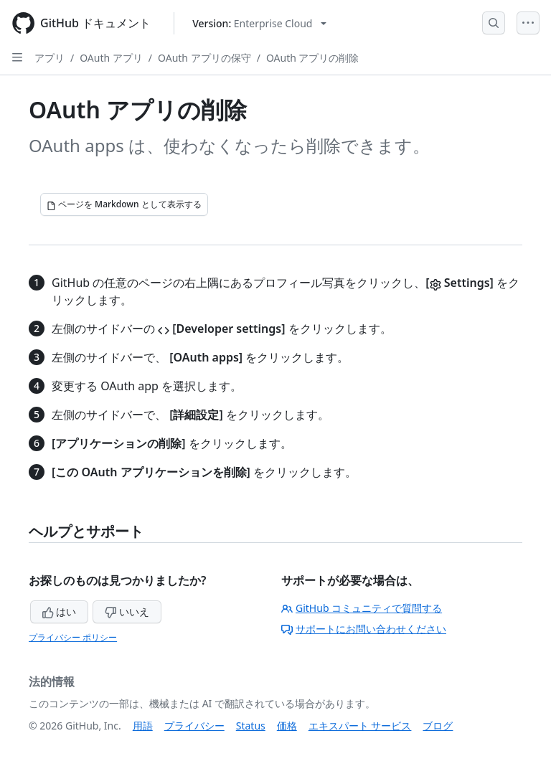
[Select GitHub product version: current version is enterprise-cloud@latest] (259, 23)
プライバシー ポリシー (73, 637)
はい (59, 611)
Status (250, 725)
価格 (287, 725)
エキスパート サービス (360, 725)
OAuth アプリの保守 (204, 58)
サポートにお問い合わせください (363, 629)
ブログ (438, 725)
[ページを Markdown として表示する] (124, 204)
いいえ (127, 611)
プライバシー (194, 725)
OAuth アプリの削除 (312, 58)
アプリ (49, 58)
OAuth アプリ (111, 58)
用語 (143, 725)
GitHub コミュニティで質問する (361, 608)
